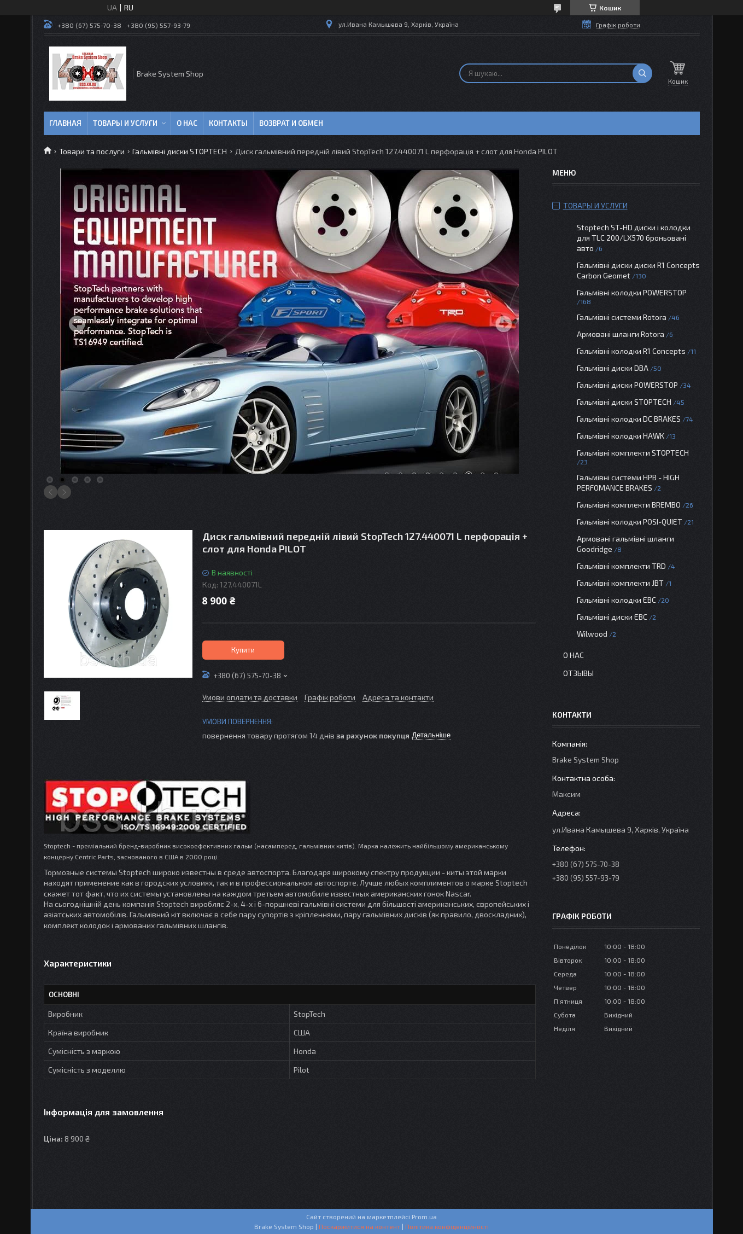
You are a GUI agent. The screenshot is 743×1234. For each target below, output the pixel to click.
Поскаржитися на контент (359, 1226)
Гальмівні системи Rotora (621, 317)
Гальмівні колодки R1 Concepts (632, 351)
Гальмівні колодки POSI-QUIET (629, 521)
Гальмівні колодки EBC (616, 599)
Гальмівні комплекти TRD (621, 566)
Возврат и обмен (291, 123)
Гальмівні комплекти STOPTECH (633, 452)
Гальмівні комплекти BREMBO (629, 504)
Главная (65, 123)
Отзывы (578, 673)
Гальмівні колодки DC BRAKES (629, 418)
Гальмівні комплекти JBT (620, 582)
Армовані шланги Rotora (620, 334)
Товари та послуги (92, 151)
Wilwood (592, 633)
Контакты (228, 123)
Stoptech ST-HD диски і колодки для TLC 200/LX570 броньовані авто (634, 238)
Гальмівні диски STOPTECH (179, 151)
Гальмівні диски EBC (612, 616)
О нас (187, 123)
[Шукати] (642, 73)
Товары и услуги (125, 123)
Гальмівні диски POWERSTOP (627, 384)
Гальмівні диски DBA (612, 367)
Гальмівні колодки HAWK (620, 435)
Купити (243, 649)
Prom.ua (424, 1216)
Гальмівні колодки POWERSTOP (632, 292)
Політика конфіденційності (447, 1226)
